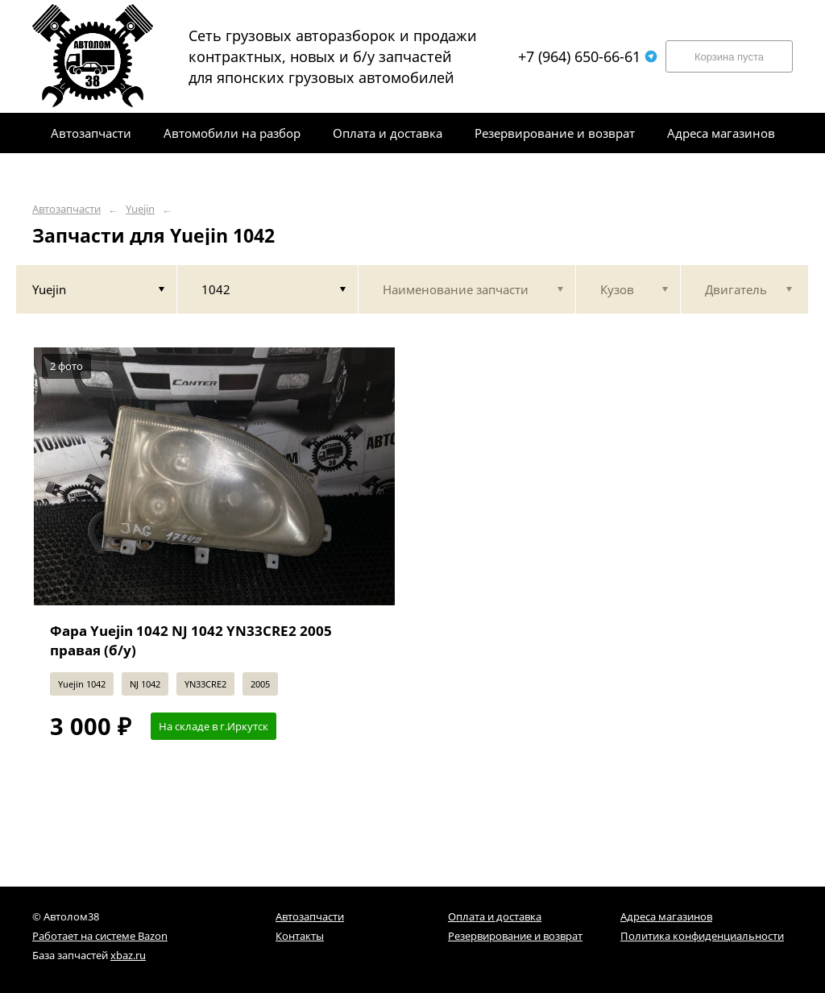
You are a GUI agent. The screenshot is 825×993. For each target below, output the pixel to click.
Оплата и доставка (494, 916)
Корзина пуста (729, 57)
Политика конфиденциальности (702, 936)
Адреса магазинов (666, 916)
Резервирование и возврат (515, 936)
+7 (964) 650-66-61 (587, 56)
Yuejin (140, 209)
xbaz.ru (128, 955)
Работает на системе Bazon (100, 936)
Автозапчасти (66, 209)
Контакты (300, 936)
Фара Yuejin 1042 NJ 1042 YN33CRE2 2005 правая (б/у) (191, 640)
